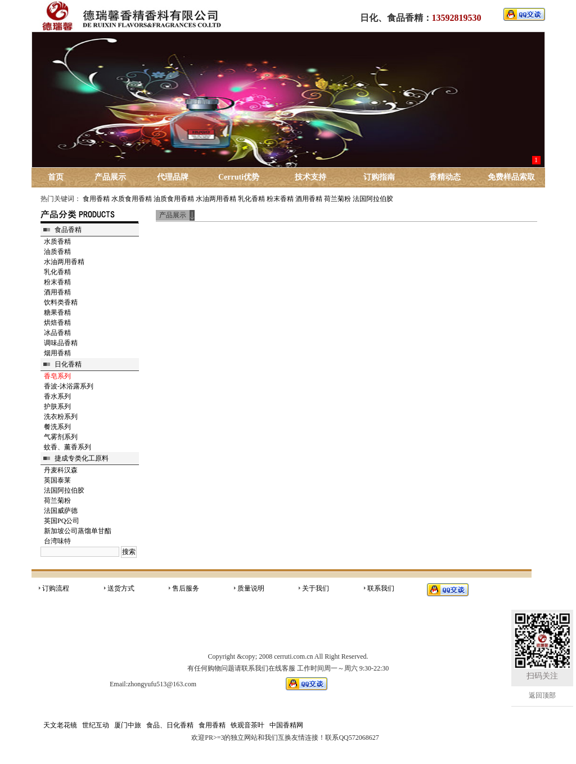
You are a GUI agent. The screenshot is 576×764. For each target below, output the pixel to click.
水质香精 (57, 241)
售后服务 (185, 588)
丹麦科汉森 (61, 470)
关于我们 (315, 588)
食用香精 (96, 199)
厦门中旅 (127, 725)
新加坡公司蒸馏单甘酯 (77, 531)
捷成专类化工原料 (82, 458)
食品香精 (68, 230)
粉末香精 (280, 199)
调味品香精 (61, 343)
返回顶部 (542, 695)
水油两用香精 (216, 199)
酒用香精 (308, 199)
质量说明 (250, 588)
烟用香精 (57, 353)
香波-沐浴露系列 (68, 386)
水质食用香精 (131, 199)
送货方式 (120, 588)
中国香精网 (286, 725)
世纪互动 (95, 725)
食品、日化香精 (170, 725)
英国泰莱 (57, 480)
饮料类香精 (61, 302)
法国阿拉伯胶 (373, 199)
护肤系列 (57, 406)
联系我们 (380, 588)
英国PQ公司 (61, 521)
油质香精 (57, 252)
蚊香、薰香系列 (67, 447)
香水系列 (57, 396)
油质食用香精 (174, 199)
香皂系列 (57, 376)
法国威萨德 (61, 511)
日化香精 (68, 364)
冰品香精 (57, 333)
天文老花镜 (60, 725)
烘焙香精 (57, 323)
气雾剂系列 (61, 437)
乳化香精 (251, 199)
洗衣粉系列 (61, 417)
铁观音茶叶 (247, 725)
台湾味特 (57, 541)
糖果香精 (57, 312)
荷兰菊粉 (337, 199)
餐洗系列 (57, 427)
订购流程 (55, 588)
